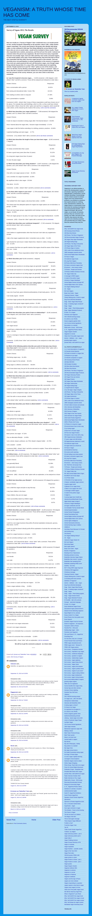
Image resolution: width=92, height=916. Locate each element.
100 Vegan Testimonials (70, 383)
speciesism (67, 799)
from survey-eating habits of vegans (74, 679)
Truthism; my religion (70, 831)
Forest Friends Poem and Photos (73, 640)
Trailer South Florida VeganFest (72, 829)
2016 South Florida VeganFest (72, 417)
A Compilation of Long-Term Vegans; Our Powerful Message (78, 154)
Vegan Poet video (69, 853)
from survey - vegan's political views (74, 668)
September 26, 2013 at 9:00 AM (19, 740)
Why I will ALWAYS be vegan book (73, 228)
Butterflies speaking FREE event (73, 563)
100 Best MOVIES (69, 362)
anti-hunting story (69, 531)
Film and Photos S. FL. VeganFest (73, 634)
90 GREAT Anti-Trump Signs (72, 475)
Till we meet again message (71, 818)
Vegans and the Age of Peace (72, 878)
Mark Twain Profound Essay (72, 733)
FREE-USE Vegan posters (71, 647)
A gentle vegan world (70, 484)
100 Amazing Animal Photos (72, 231)
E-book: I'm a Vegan (69, 312)
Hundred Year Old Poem (71, 692)
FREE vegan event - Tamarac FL (73, 645)
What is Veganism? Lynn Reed (72, 893)
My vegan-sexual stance (71, 750)
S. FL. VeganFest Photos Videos (73, 329)
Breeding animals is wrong (71, 555)
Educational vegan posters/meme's (73, 608)
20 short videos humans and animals (74, 405)
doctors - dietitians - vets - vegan (73, 338)
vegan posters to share (70, 857)
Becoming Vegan (69, 544)
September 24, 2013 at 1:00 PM (19, 713)
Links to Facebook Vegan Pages (73, 720)
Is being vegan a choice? (71, 705)
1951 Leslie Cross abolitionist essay (74, 250)
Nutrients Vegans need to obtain (73, 761)
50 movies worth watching (71, 452)
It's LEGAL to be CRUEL (71, 319)
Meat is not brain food (70, 737)
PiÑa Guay (14, 757)
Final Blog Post (68, 636)
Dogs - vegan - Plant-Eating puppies (74, 308)
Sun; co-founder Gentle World (72, 803)
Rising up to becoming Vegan (72, 784)
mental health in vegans (70, 739)
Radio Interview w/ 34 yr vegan (72, 778)
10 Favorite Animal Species (71, 351)
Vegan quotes (68, 863)
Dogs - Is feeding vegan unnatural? (73, 303)
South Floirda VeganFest (71, 795)
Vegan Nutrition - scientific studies (73, 848)
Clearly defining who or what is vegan (74, 297)
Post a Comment (13, 812)
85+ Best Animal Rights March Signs (74, 473)
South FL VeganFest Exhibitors (72, 793)
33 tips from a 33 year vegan (72, 430)
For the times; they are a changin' (73, 638)
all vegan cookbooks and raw (72, 505)
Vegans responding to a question (73, 883)
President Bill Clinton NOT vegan (73, 771)
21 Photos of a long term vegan (72, 424)
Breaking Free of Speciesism (72, 553)
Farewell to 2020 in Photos (71, 625)
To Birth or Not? (68, 823)
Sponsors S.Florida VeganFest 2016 (74, 801)
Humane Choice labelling (71, 690)
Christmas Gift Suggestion (71, 570)
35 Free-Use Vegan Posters (71, 432)
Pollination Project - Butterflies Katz (73, 769)
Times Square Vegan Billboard (72, 821)
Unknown (13, 663)
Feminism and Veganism (71, 314)
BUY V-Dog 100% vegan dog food (73, 568)
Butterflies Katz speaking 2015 (72, 561)
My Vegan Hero (68, 748)
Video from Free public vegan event (74, 336)
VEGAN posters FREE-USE (71, 855)
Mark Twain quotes (69, 735)
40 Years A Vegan (69, 256)
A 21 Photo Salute (69, 477)
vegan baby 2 (68, 838)
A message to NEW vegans (71, 276)
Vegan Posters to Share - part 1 (72, 859)
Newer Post (10, 820)
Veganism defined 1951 (70, 868)
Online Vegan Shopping (70, 763)
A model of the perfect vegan (72, 278)
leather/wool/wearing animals (72, 715)
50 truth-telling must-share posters (73, 454)
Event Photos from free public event (74, 617)
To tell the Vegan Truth (70, 825)
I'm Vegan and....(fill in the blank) (73, 698)
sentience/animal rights (70, 791)
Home (34, 820)
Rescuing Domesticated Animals (73, 782)
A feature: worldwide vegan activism (74, 482)
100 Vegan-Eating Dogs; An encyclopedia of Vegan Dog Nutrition (78, 145)
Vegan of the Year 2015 (70, 851)
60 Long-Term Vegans (70, 261)
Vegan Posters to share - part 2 (72, 861)
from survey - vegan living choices (73, 662)
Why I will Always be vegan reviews (73, 902)
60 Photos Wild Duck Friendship (73, 263)
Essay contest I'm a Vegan (71, 615)
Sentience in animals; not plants (73, 788)
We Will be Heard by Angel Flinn (73, 891)
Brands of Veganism (69, 550)
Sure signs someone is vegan (72, 808)
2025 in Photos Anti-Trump (71, 422)
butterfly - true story (69, 565)
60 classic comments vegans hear (73, 265)
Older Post (56, 820)
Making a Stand (68, 730)
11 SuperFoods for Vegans (71, 387)
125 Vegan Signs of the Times (72, 246)
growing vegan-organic (70, 340)
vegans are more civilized (71, 881)
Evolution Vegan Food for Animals (73, 621)
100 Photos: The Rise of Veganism (73, 235)
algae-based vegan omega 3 (72, 501)
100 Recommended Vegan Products (74, 237)
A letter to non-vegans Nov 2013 (73, 488)
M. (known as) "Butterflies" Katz (20, 791)
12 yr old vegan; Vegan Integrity (72, 389)
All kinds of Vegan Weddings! (72, 280)
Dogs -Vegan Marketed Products (73, 310)
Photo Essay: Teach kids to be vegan (74, 765)
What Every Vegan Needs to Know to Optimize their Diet (77, 136)
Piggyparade (14, 692)
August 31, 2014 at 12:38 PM (18, 797)
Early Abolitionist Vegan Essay (72, 606)
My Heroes (67, 741)
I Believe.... (67, 694)
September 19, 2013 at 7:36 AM (19, 700)
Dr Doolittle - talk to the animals (72, 600)
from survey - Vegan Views (71, 664)
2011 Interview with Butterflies (72, 407)
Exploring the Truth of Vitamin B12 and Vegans (78, 126)
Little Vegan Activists (69, 726)
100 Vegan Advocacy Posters (72, 375)
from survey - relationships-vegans (73, 658)
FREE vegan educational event (72, 643)
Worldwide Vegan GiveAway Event (73, 904)
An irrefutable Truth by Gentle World (74, 507)
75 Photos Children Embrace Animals (74, 271)
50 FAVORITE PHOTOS (70, 450)
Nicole (12, 745)
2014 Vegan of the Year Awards (72, 413)
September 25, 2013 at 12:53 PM (19, 725)
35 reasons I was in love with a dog (73, 435)
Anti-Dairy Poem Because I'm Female (74, 529)
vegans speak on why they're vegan (74, 885)
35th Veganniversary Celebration (73, 437)
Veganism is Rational (70, 874)
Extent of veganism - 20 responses (73, 623)
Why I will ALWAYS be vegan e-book (74, 898)
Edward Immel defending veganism (73, 610)
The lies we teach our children (72, 814)
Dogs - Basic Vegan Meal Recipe (73, 301)
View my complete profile (71, 91)
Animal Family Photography (71, 512)
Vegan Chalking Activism (71, 840)
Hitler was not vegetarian (71, 683)
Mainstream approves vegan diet (73, 728)
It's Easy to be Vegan (70, 707)
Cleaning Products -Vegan (71, 295)
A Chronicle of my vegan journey (73, 480)
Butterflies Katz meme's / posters (73, 559)
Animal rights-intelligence (71, 520)
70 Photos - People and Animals (73, 269)
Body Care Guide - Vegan (71, 293)
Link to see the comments (48, 107)
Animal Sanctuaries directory (72, 523)
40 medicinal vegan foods (71, 259)
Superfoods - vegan (69, 806)
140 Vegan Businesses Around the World (78, 162)
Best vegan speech (69, 546)
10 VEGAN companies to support (73, 357)
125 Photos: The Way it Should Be (73, 243)
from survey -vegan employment (73, 675)
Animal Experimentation (70, 510)
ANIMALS (67, 527)
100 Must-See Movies (70, 233)
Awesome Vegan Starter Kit (71, 540)
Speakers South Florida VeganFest (73, 797)
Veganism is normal (69, 334)
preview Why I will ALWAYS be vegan (74, 342)
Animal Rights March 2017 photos (73, 284)
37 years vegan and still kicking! (73, 439)
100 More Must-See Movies (71, 366)
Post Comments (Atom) (20, 823)
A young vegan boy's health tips (72, 497)
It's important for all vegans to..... (73, 709)
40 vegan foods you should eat (72, 445)
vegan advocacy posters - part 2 (73, 833)
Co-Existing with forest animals (72, 578)
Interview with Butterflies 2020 (72, 703)
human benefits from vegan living (73, 685)
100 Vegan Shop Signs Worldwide (73, 239)
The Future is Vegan (69, 812)
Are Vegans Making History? (72, 286)
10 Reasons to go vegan (71, 355)
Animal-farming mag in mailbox (72, 525)
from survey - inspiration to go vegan (74, 651)
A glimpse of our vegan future (72, 486)
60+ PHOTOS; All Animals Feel (72, 465)
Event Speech (68, 619)
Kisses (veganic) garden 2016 (72, 321)
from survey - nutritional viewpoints (73, 653)
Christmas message (69, 572)
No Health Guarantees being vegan (73, 752)
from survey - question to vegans (73, 655)
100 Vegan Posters (69, 379)
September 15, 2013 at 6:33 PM (19, 673)
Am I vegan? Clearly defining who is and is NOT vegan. (77, 109)
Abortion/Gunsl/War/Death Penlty (73, 499)
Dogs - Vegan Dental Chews (72, 595)
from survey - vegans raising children (74, 673)
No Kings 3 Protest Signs (71, 754)
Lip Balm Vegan (68, 722)
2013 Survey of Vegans (17, 657)
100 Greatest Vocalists (70, 364)
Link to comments (45, 188)
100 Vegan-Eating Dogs (70, 241)
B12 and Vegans (68, 291)
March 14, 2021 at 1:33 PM (18, 809)
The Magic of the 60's (70, 816)
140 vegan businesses (70, 396)
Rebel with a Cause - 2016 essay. (73, 327)
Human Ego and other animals (72, 688)
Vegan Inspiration (69, 846)
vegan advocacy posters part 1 (72, 836)
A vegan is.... (67, 495)
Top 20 (66, 827)
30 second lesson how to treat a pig (73, 426)
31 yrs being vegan (69, 428)
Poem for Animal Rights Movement (73, 767)
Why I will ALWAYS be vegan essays (74, 900)
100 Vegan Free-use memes (72, 377)
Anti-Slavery (67, 533)
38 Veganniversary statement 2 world (74, 441)
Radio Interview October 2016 (72, 776)
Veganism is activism (70, 870)
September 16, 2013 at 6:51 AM (19, 686)
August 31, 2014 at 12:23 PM (18, 785)
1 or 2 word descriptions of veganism (74, 349)
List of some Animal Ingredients (72, 323)
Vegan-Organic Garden (70, 331)
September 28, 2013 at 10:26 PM (19, 752)
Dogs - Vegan (68, 306)
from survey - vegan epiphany (72, 660)
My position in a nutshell (70, 325)
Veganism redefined (69, 876)
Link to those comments (38, 506)
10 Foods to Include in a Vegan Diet (74, 353)
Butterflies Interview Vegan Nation (73, 557)
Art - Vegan (67, 289)
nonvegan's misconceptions (71, 758)
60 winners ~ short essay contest (73, 267)
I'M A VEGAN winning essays (72, 316)
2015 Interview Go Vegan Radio (73, 415)
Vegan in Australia (69, 844)
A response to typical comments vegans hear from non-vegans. (78, 100)
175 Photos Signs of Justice (71, 248)
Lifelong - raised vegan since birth (73, 718)
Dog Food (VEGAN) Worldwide (72, 299)
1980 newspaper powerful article (73, 252)
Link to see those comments (44, 135)
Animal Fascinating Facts (71, 514)
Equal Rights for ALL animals (72, 613)
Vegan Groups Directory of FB (72, 842)
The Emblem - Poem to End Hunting (74, 810)
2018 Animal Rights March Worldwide (74, 254)
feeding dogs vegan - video (71, 630)
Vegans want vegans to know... (72, 887)
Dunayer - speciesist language (72, 602)
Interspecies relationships (71, 700)
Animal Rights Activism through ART (74, 282)
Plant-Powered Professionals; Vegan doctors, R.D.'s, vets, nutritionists (77, 119)
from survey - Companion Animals (73, 649)
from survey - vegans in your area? (73, 670)
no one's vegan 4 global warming (73, 756)
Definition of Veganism (70, 580)
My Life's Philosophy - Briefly (72, 743)
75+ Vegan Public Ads (70, 273)
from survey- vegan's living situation (74, 677)
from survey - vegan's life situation (73, 666)
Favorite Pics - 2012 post (71, 628)
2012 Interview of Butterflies (71, 409)
